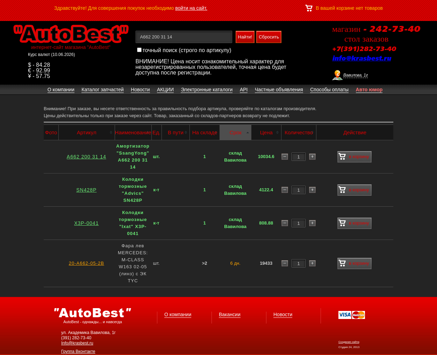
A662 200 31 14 (86, 156)
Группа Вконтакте (78, 351)
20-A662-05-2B (86, 263)
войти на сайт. (191, 8)
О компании (177, 314)
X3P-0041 (86, 223)
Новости (282, 314)
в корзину (353, 157)
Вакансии (230, 314)
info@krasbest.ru (361, 59)
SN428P (86, 190)
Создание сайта (348, 341)
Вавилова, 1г (355, 75)
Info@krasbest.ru (77, 343)
